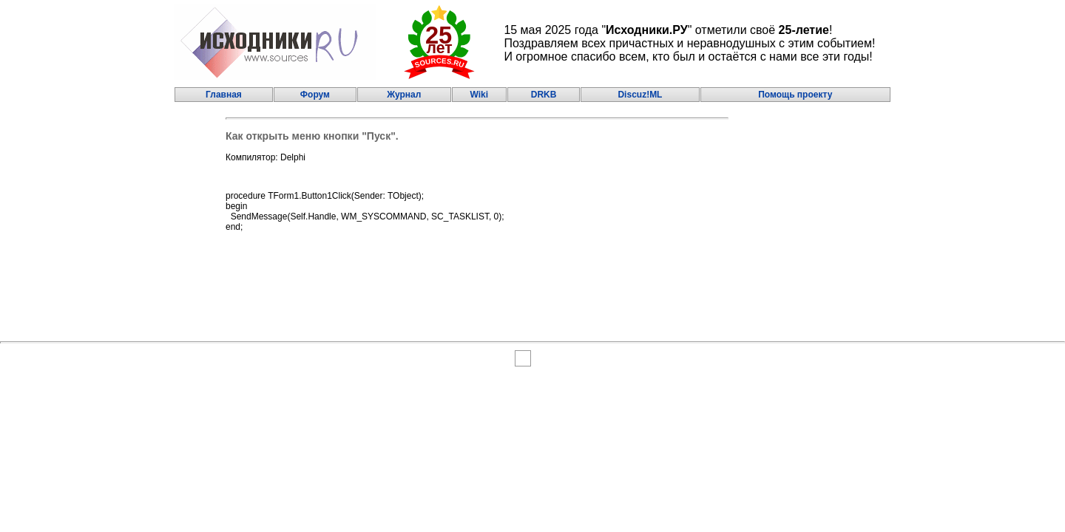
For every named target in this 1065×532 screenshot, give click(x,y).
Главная (224, 94)
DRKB (544, 94)
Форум (315, 94)
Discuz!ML (640, 94)
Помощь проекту (795, 94)
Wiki (479, 94)
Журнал (404, 94)
